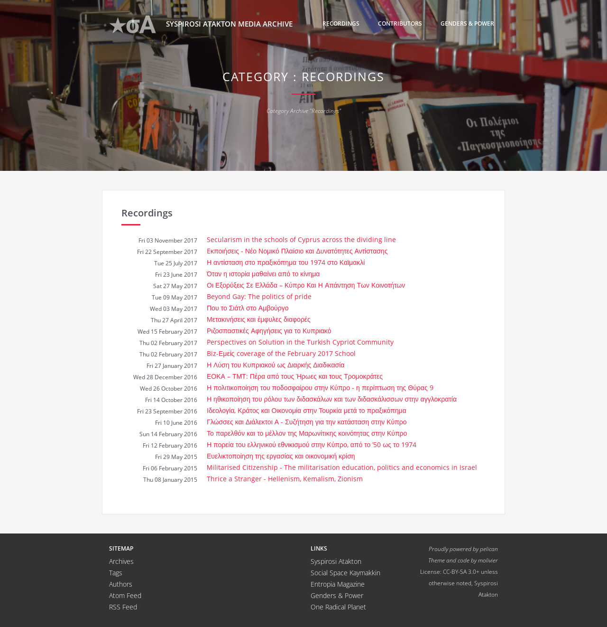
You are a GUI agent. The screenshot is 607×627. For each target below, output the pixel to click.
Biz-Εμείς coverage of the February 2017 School (281, 353)
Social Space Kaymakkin (345, 572)
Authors (120, 584)
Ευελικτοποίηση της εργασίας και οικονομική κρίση (281, 455)
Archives (121, 561)
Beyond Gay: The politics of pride (259, 296)
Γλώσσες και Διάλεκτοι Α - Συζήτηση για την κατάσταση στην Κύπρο (307, 421)
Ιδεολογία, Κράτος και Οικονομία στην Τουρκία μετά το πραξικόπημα (306, 410)
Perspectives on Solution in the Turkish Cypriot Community (300, 341)
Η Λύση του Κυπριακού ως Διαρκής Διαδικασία (275, 364)
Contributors (400, 23)
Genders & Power (467, 23)
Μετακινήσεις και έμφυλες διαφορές (259, 319)
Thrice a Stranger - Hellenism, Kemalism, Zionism (285, 478)
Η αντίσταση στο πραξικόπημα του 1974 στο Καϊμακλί (286, 262)
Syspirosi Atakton (336, 561)
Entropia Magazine (338, 584)
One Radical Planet (338, 606)
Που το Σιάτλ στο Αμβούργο (247, 307)
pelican (489, 548)
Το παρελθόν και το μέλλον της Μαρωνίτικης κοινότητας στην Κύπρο (307, 433)
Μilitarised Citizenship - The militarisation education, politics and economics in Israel (342, 467)
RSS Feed (123, 606)
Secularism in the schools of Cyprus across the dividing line (301, 239)
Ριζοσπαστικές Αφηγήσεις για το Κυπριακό (269, 330)
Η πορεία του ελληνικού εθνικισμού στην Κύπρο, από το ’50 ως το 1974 (311, 444)
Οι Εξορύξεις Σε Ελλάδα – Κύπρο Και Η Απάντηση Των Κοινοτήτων (306, 285)
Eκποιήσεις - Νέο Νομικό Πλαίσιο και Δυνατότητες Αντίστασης (297, 250)
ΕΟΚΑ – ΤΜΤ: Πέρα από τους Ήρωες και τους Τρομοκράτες (295, 376)
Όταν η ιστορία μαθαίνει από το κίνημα (263, 273)
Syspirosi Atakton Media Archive (201, 24)
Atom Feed (125, 595)
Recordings (340, 23)
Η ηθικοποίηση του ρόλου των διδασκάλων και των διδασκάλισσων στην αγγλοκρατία (332, 398)
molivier (488, 560)
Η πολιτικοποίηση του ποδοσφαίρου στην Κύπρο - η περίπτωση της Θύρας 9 (320, 387)
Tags (115, 572)
